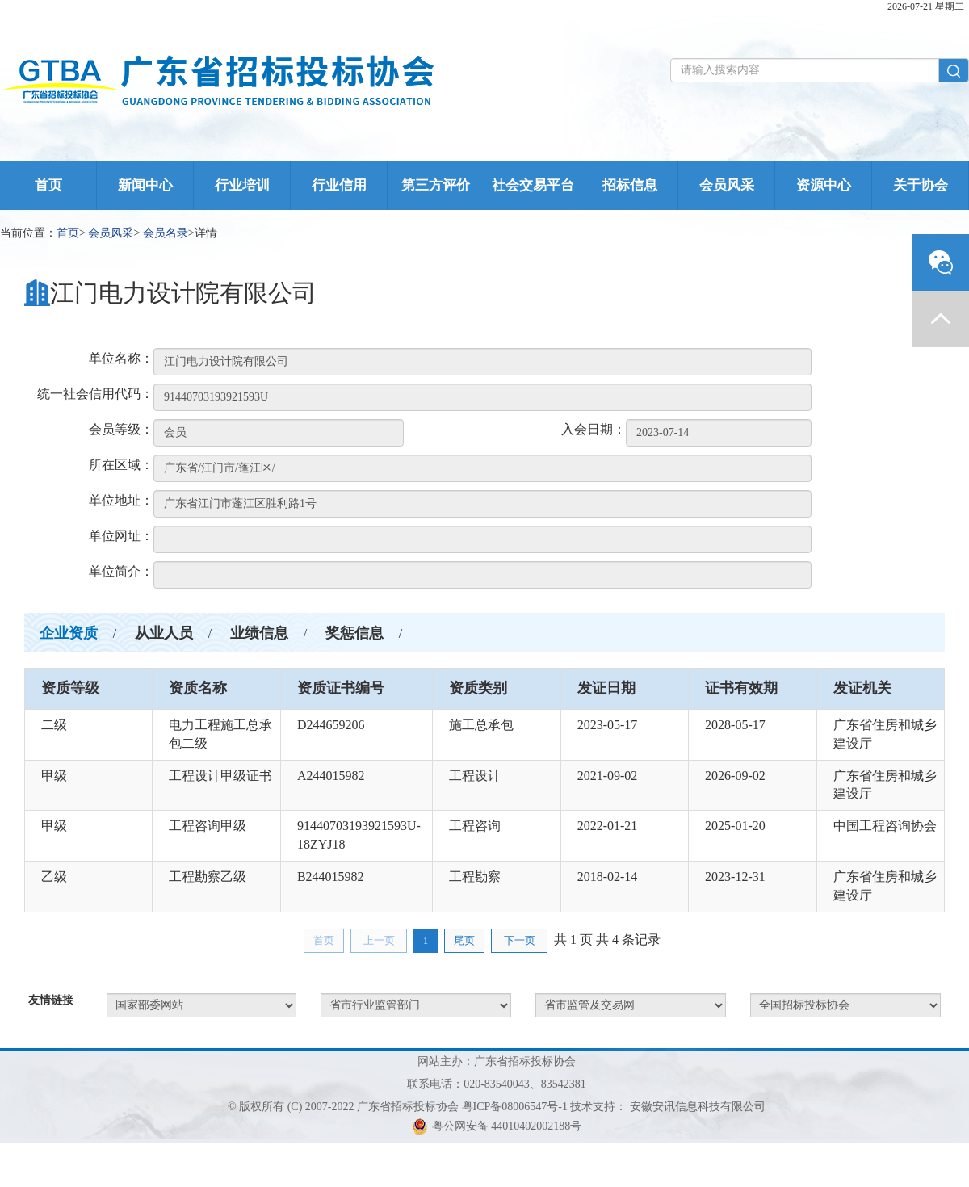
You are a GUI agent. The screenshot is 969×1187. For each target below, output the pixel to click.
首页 (48, 185)
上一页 (379, 940)
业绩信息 (259, 633)
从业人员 (164, 633)
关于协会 (920, 185)
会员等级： (121, 429)
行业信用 (339, 185)
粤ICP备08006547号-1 (515, 1107)
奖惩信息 (354, 633)
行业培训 (242, 185)
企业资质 (69, 633)
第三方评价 (435, 185)
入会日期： (593, 429)
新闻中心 (145, 185)
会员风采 (726, 185)
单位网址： (121, 536)
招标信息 (629, 185)
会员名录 (165, 233)
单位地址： (121, 500)
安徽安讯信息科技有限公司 (698, 1107)
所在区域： (121, 465)
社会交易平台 (533, 185)
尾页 (464, 940)
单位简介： (121, 571)
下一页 (519, 940)
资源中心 (823, 185)
